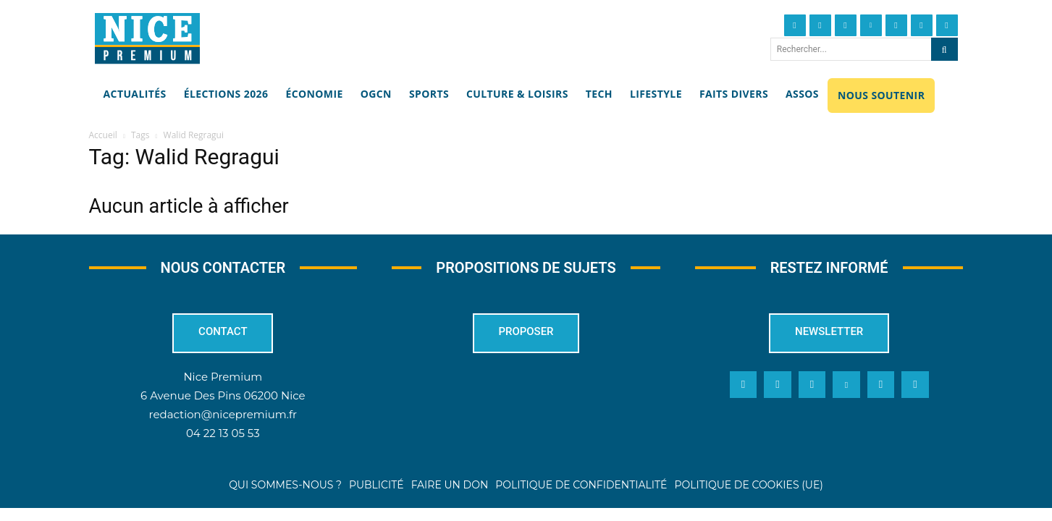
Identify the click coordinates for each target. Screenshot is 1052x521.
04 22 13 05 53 (223, 433)
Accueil (103, 135)
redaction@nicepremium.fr (223, 414)
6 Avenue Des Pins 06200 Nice (222, 395)
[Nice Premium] (147, 38)
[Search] (944, 49)
